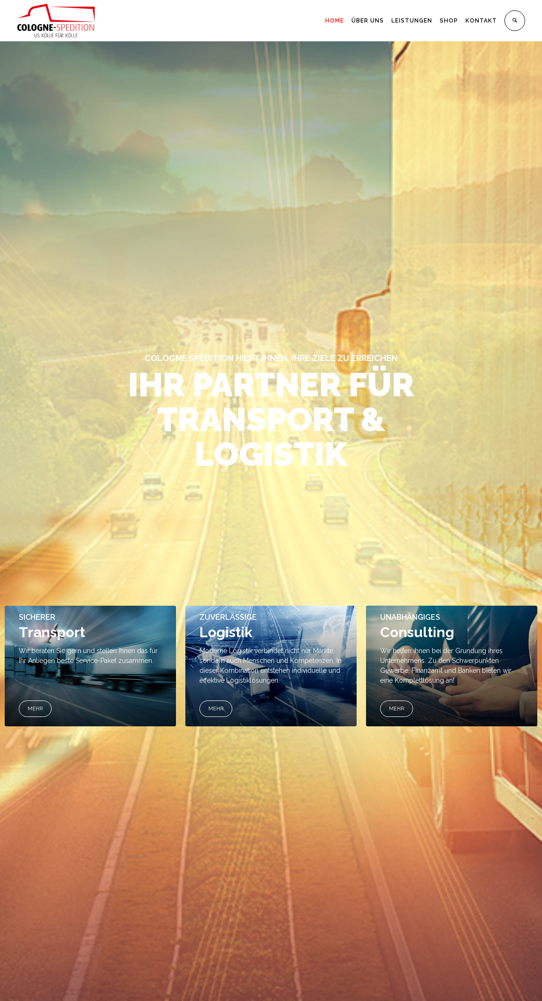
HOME (334, 20)
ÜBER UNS (367, 20)
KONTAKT (481, 20)
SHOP (449, 20)
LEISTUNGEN (411, 20)
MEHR (35, 709)
